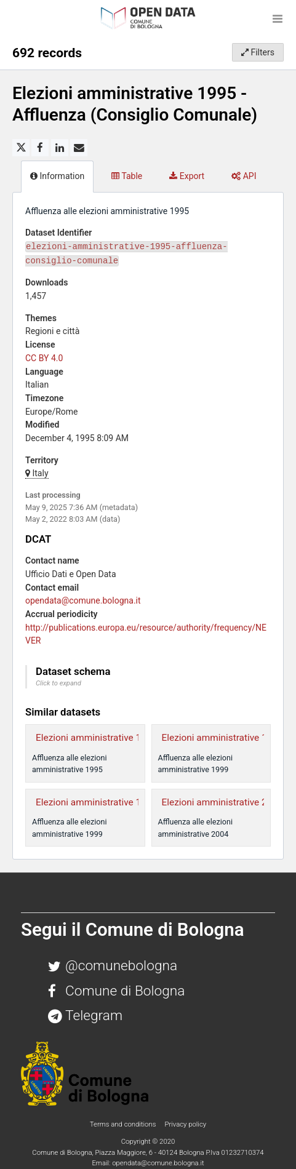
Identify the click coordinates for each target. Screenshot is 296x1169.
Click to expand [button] (58, 683)
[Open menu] (277, 18)
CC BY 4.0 (44, 358)
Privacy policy (185, 1124)
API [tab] (243, 176)
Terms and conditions (124, 1124)
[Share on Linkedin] (59, 147)
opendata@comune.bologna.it (83, 600)
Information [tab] (57, 176)
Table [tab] (126, 176)
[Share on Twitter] (21, 147)
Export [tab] (186, 176)
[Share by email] (78, 147)
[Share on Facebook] (40, 147)
